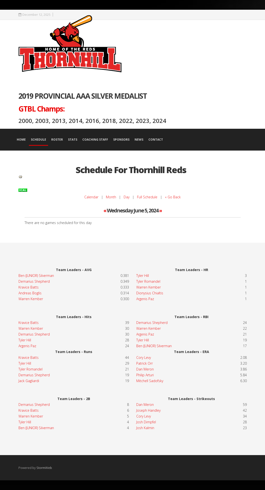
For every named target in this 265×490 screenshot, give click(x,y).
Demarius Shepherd (34, 281)
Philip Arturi (145, 375)
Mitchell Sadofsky (149, 380)
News (139, 139)
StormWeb (44, 468)
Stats (72, 139)
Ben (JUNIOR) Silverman (36, 275)
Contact (155, 139)
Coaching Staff (95, 139)
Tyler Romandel (148, 281)
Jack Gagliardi (28, 380)
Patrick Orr (144, 363)
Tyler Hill (24, 340)
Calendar (91, 197)
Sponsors (121, 139)
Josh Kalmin (145, 428)
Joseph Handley (148, 410)
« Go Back (173, 197)
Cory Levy (143, 357)
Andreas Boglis (30, 293)
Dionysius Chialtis (149, 293)
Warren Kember (30, 299)
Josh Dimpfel (146, 422)
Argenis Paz (27, 346)
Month (111, 197)
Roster (57, 139)
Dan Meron (145, 369)
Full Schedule (147, 197)
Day (126, 197)
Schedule (38, 139)
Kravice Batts (28, 287)
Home (21, 139)
